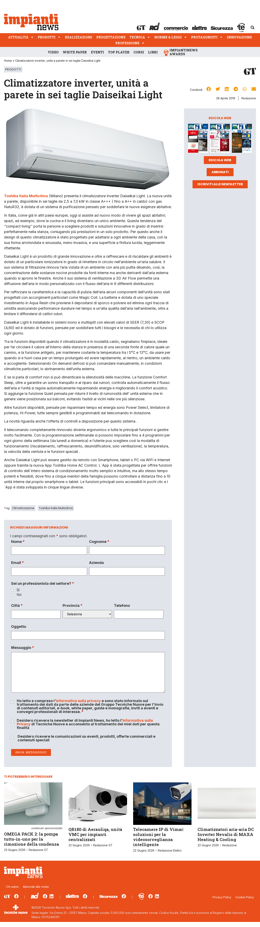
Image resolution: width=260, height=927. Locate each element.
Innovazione (239, 37)
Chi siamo (12, 886)
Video (53, 52)
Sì (18, 590)
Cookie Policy (244, 897)
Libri (153, 52)
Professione (130, 43)
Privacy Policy (222, 897)
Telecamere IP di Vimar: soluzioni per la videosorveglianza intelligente (158, 837)
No (19, 594)
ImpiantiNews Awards (183, 52)
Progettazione (110, 37)
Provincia (72, 605)
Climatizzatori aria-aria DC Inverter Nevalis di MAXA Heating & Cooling (226, 834)
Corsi (139, 52)
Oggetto (18, 626)
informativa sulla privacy (78, 701)
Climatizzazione (23, 508)
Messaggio (22, 647)
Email (17, 563)
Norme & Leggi (170, 37)
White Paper (75, 52)
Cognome (99, 541)
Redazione (248, 98)
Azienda (96, 563)
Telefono (122, 605)
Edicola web (220, 160)
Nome (18, 541)
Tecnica (139, 37)
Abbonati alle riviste (36, 886)
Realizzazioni (78, 37)
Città (17, 605)
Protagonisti (207, 37)
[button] (252, 27)
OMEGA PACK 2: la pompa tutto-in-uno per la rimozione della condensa (33, 837)
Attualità (21, 37)
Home (8, 60)
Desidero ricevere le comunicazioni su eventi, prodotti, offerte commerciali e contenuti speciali (86, 738)
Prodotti (49, 37)
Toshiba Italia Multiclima (56, 508)
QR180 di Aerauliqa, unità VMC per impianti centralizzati (95, 834)
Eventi (97, 52)
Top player (118, 52)
